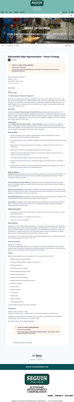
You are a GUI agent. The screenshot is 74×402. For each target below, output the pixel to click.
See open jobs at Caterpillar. (19, 67)
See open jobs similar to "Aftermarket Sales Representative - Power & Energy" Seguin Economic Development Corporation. (35, 70)
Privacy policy (33, 359)
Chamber (16, 12)
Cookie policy (40, 359)
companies (10, 45)
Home (2, 12)
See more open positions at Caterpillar (22, 342)
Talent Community (29, 321)
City (6, 12)
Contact (22, 12)
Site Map (69, 395)
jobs (2, 45)
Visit (10, 12)
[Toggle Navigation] (71, 15)
